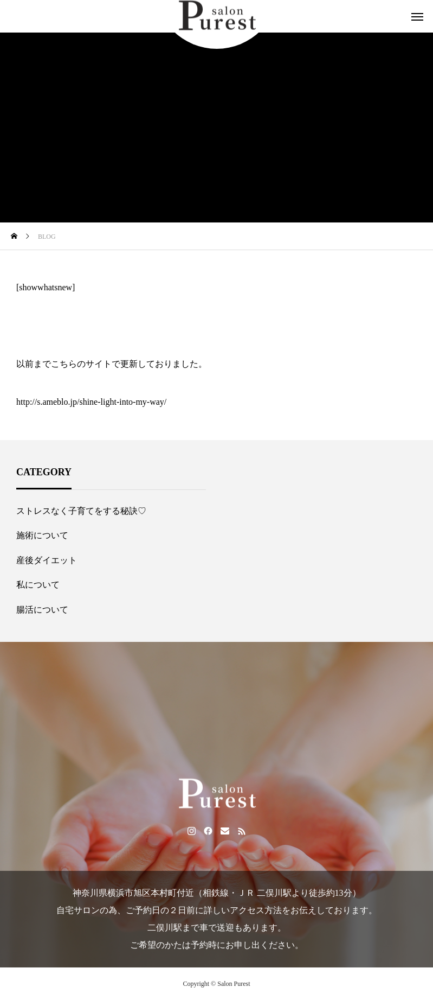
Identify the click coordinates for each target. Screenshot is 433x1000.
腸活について (42, 609)
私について (38, 584)
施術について (42, 535)
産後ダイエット (46, 560)
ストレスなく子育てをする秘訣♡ (81, 510)
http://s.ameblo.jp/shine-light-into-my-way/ (91, 401)
